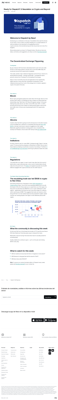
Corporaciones (13, 350)
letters (27, 166)
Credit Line (3, 358)
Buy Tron (40, 354)
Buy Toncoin (41, 360)
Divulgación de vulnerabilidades (23, 359)
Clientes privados (4, 370)
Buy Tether (41, 352)
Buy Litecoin (41, 366)
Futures (2, 365)
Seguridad (22, 354)
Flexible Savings (4, 352)
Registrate (46, 2)
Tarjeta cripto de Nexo (4, 361)
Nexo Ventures (13, 356)
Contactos (22, 368)
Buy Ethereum (41, 362)
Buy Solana (41, 356)
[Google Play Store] (50, 320)
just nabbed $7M (42, 129)
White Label (13, 354)
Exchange (3, 356)
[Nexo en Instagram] (50, 353)
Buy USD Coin (41, 358)
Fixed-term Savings (4, 354)
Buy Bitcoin (41, 350)
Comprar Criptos (4, 350)
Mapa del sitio (22, 370)
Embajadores (22, 352)
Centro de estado (23, 366)
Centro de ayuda (23, 364)
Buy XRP (40, 364)
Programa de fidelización (3, 368)
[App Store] (38, 320)
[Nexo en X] (50, 350)
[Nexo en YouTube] (52, 350)
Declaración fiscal (4, 372)
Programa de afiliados (3, 378)
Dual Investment (4, 363)
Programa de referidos (3, 375)
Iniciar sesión (38, 2)
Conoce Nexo (22, 350)
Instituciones (13, 352)
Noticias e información (22, 362)
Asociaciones (22, 356)
